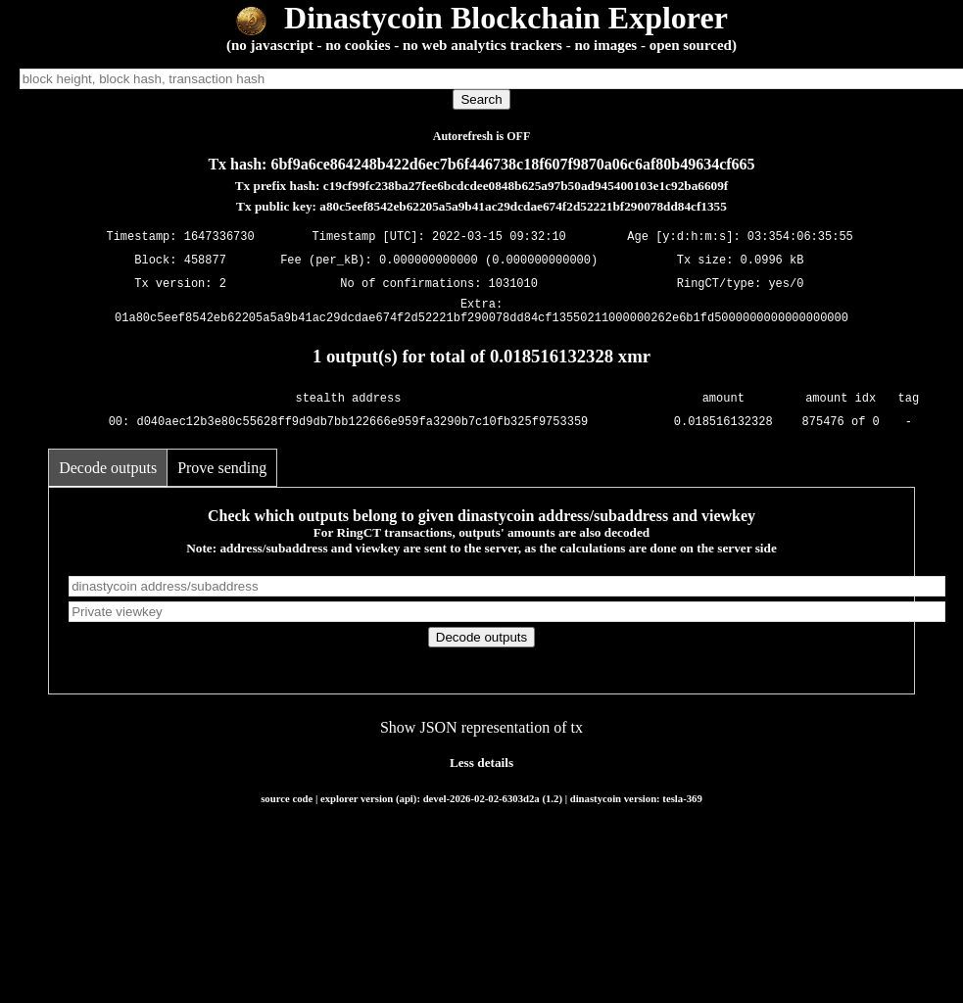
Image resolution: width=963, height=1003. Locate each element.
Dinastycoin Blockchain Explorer (481, 17)
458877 (205, 260)
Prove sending (221, 473)
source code (287, 804)
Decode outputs (108, 473)
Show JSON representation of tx (481, 733)
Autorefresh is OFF (482, 136)
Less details (481, 768)
